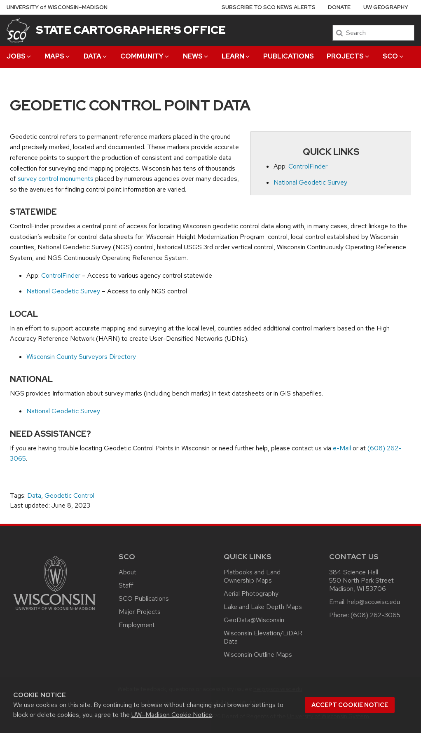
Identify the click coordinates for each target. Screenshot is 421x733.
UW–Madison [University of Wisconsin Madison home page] (57, 7)
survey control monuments (56, 178)
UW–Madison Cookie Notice (171, 714)
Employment (137, 625)
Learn (236, 56)
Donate (339, 7)
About (127, 572)
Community (145, 56)
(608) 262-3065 (375, 615)
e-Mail (342, 448)
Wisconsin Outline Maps (258, 654)
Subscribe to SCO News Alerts (269, 7)
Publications (288, 56)
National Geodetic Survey (310, 182)
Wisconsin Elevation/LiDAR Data (263, 637)
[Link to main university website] (54, 611)
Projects (348, 56)
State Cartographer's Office (131, 29)
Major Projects (140, 611)
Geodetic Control (69, 495)
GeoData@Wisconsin (254, 620)
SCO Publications (144, 598)
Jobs (19, 56)
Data (96, 56)
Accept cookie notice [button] (349, 705)
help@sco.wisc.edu (373, 601)
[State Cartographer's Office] (18, 30)
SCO (394, 56)
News (196, 56)
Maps (57, 56)
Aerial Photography (251, 593)
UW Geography (385, 7)
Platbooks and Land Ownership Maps (252, 576)
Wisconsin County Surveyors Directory (81, 356)
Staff (126, 585)
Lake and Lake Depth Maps (263, 606)
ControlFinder (307, 166)
